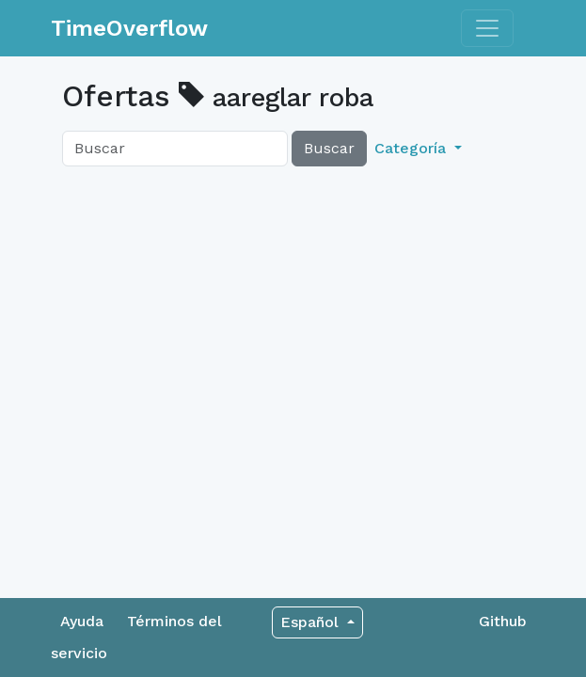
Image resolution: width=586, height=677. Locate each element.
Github (503, 621)
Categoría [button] (412, 148)
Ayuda (81, 621)
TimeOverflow (129, 28)
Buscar (329, 148)
